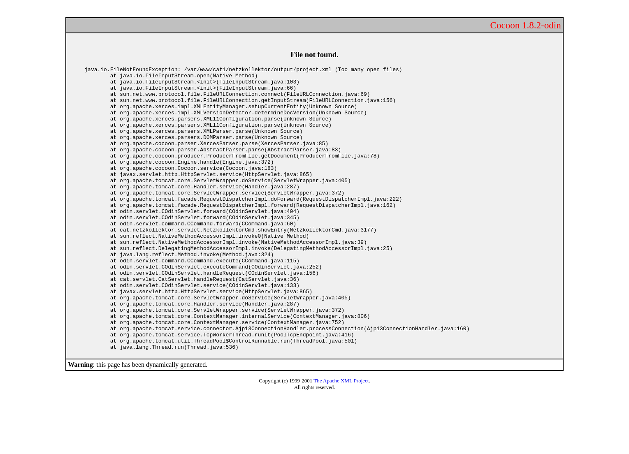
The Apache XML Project (341, 437)
